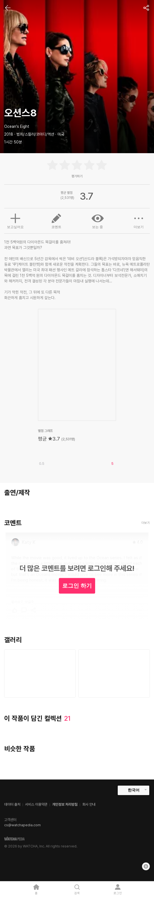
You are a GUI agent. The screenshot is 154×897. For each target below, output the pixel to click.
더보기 (138, 220)
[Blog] (146, 866)
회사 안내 (88, 804)
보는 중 (97, 220)
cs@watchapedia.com (22, 825)
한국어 (133, 790)
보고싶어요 (15, 220)
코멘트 (56, 220)
